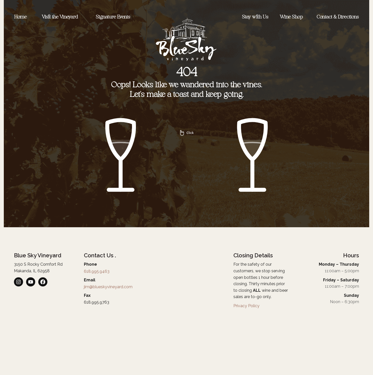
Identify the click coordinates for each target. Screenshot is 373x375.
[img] (186, 163)
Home (20, 17)
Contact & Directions (338, 17)
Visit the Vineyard (61, 17)
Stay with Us (255, 17)
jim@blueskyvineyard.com (108, 286)
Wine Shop (292, 17)
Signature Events (114, 17)
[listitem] (18, 281)
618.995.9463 (96, 271)
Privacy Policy (246, 305)
